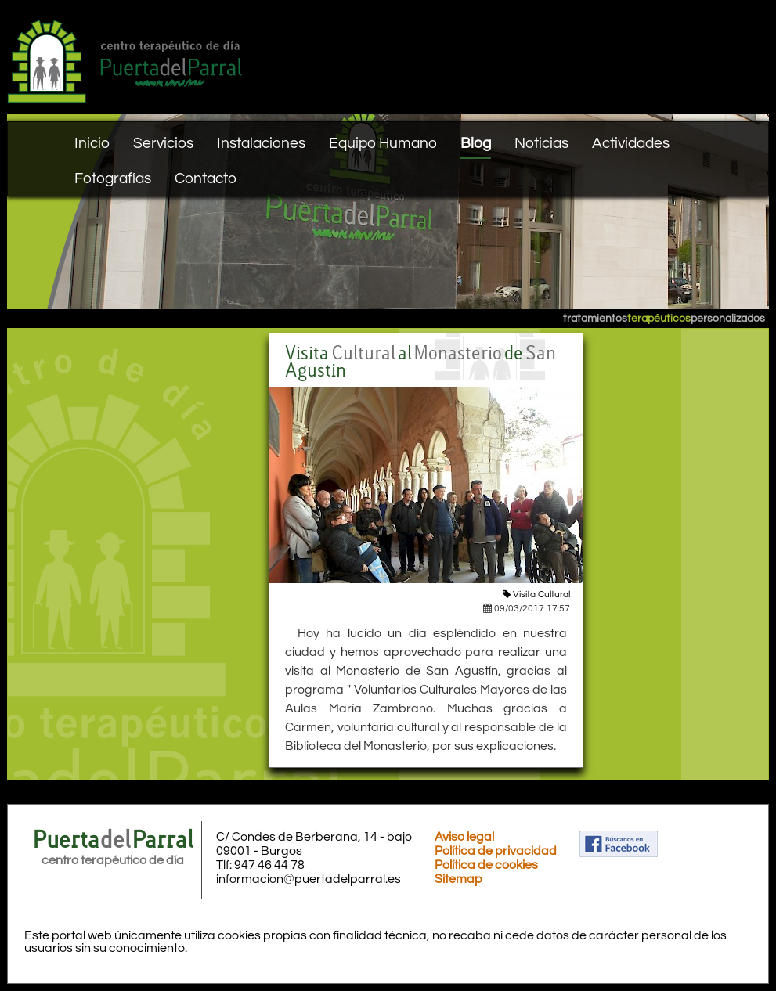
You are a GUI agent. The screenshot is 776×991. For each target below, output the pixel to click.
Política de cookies (486, 865)
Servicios (163, 143)
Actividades (631, 143)
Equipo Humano (383, 143)
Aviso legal (464, 837)
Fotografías (112, 178)
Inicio (92, 143)
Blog (475, 143)
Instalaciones (261, 143)
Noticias (541, 143)
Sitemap (458, 879)
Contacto (205, 178)
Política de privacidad (496, 851)
